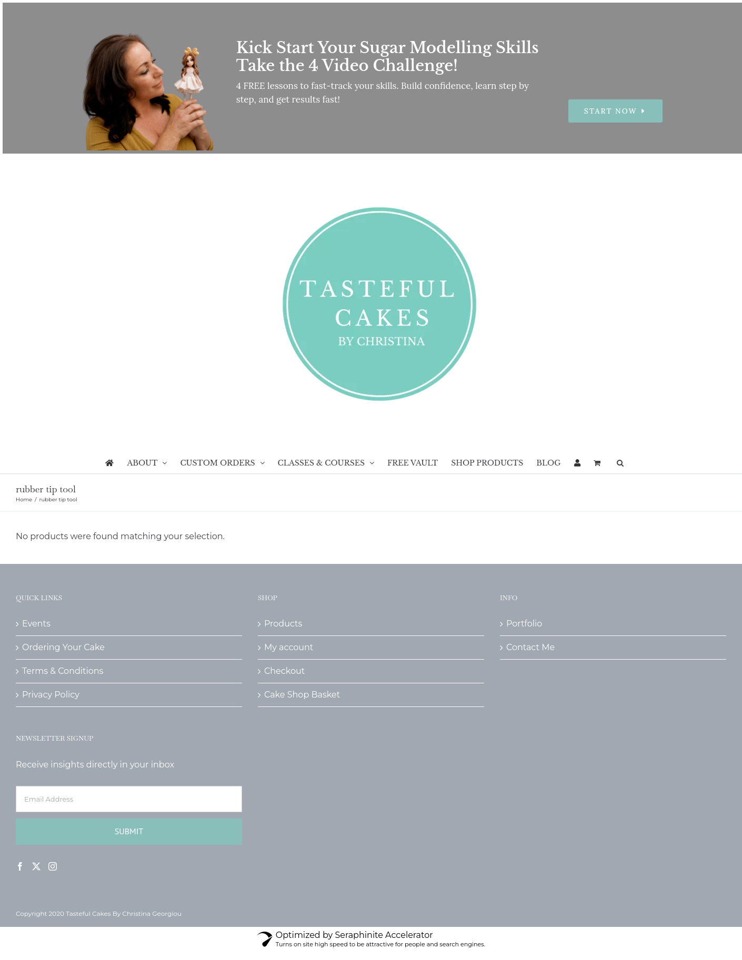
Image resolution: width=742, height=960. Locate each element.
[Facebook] (20, 866)
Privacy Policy (50, 695)
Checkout (284, 671)
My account (288, 647)
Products (283, 624)
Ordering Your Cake (63, 647)
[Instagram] (52, 866)
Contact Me (530, 647)
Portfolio (524, 624)
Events (36, 624)
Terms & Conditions (62, 671)
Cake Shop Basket (302, 695)
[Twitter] (36, 866)
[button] (620, 462)
